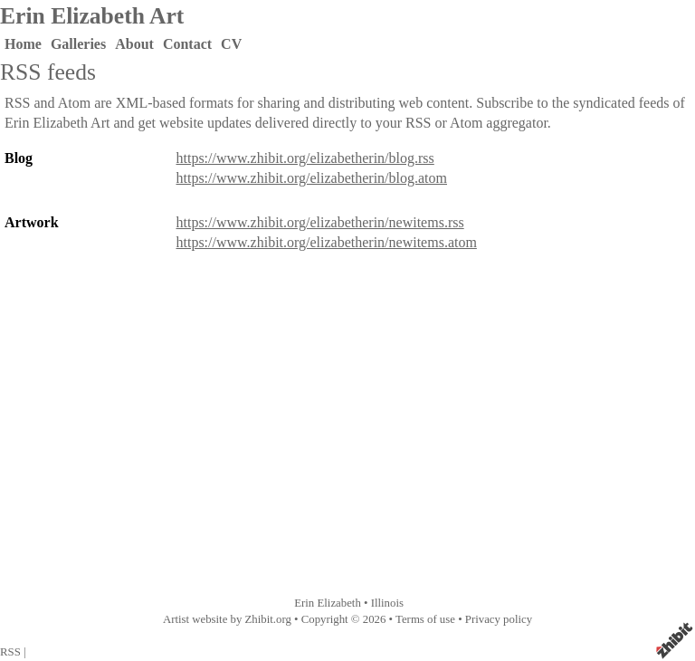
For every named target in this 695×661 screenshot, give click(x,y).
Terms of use (425, 619)
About (134, 44)
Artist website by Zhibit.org (227, 619)
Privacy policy (498, 619)
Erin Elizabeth (327, 603)
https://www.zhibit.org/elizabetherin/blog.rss (305, 158)
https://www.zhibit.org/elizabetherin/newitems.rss (320, 222)
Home (23, 44)
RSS (10, 652)
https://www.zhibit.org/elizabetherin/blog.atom (312, 178)
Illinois (387, 603)
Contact (187, 44)
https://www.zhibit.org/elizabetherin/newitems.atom (326, 242)
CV (231, 44)
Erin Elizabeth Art (92, 16)
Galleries (78, 44)
